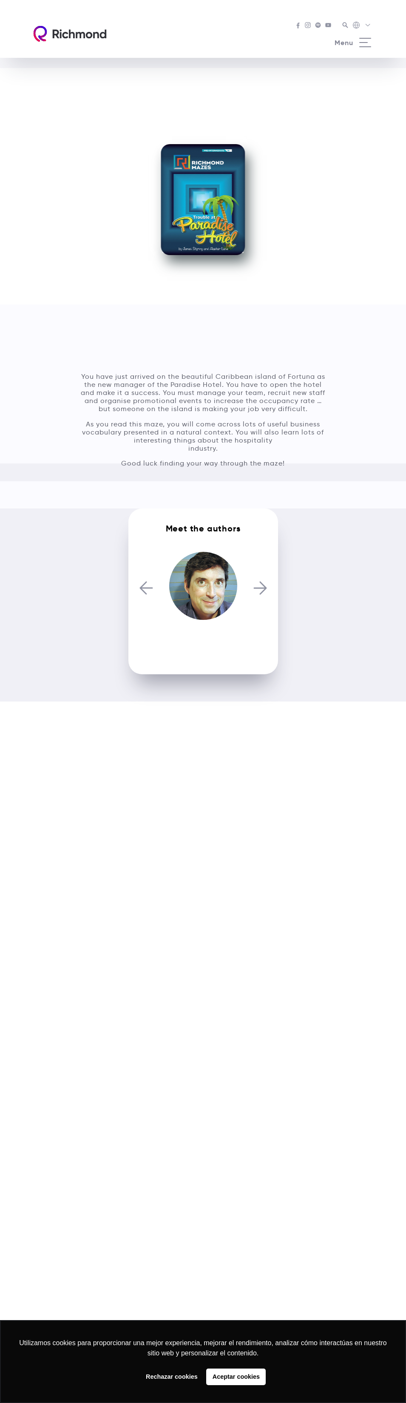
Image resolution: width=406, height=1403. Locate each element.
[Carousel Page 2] (205, 548)
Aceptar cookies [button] (236, 1376)
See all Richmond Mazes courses (203, 79)
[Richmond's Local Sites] (362, 26)
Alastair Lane (203, 640)
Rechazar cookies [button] (172, 1376)
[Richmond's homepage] (69, 34)
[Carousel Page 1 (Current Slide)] (200, 548)
